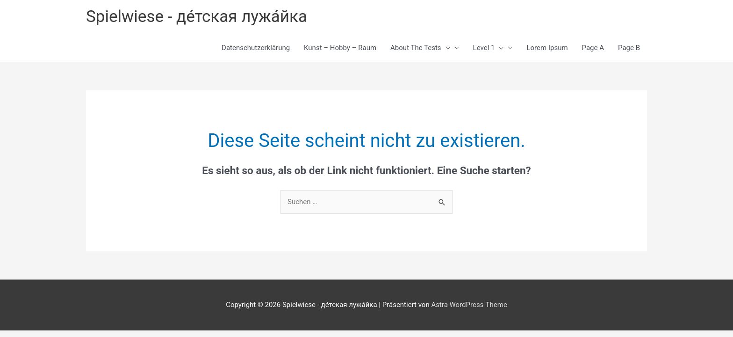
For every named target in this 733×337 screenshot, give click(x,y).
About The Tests (420, 48)
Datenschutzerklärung (256, 48)
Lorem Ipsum (547, 48)
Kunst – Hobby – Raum (340, 48)
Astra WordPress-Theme (469, 304)
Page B (629, 48)
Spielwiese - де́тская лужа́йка (196, 16)
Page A (593, 48)
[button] (445, 48)
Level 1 (488, 48)
